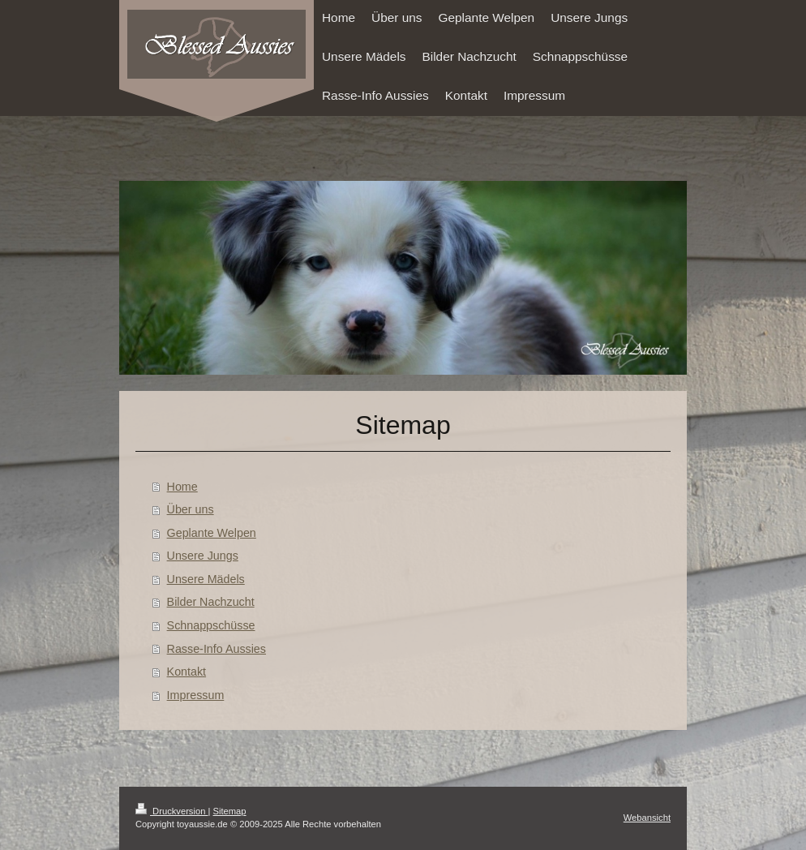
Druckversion (171, 811)
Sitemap (230, 811)
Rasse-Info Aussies (216, 648)
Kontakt (186, 671)
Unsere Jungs (202, 555)
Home (182, 486)
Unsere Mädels (206, 579)
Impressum (196, 695)
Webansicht (647, 817)
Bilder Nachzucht (211, 601)
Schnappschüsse (211, 625)
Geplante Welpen (211, 532)
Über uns (190, 509)
